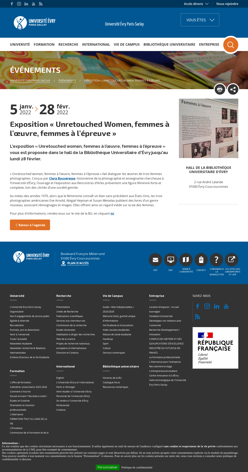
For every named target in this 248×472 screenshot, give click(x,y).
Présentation (63, 307)
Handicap (108, 339)
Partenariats (62, 405)
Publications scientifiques (69, 316)
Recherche (68, 44)
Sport (105, 343)
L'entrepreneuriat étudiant (163, 371)
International (96, 44)
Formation (44, 44)
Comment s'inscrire (20, 391)
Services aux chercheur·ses (70, 320)
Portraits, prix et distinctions (24, 329)
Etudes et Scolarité (20, 400)
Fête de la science (65, 339)
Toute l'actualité (18, 339)
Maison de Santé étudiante (117, 334)
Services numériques (114, 352)
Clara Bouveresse (62, 178)
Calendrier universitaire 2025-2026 (28, 387)
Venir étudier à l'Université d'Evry (74, 391)
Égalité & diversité (19, 320)
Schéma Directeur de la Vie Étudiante (29, 357)
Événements (67, 80)
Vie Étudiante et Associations (118, 325)
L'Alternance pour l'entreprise (165, 361)
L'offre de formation (20, 382)
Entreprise (209, 44)
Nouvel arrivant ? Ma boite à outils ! (28, 396)
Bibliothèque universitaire (169, 44)
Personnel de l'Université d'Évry (73, 396)
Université (20, 44)
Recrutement (17, 325)
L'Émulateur (16, 428)
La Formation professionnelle (164, 357)
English (60, 377)
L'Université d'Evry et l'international (75, 382)
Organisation (17, 311)
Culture (107, 348)
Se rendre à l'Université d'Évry (72, 400)
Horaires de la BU (112, 377)
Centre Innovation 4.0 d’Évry (164, 375)
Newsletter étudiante (21, 343)
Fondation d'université (161, 316)
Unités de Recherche (67, 311)
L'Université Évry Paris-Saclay (25, 307)
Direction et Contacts (67, 352)
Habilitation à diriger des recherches (75, 334)
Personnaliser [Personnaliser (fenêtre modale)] (108, 467)
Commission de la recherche (71, 325)
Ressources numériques (115, 387)
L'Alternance (16, 414)
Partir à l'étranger (65, 387)
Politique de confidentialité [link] (136, 467)
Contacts (61, 409)
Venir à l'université (20, 334)
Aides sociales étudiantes (116, 329)
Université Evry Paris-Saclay (30, 80)
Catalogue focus (111, 382)
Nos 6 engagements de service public (29, 316)
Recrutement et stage (160, 366)
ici (112, 213)
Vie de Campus (127, 44)
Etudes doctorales (65, 329)
